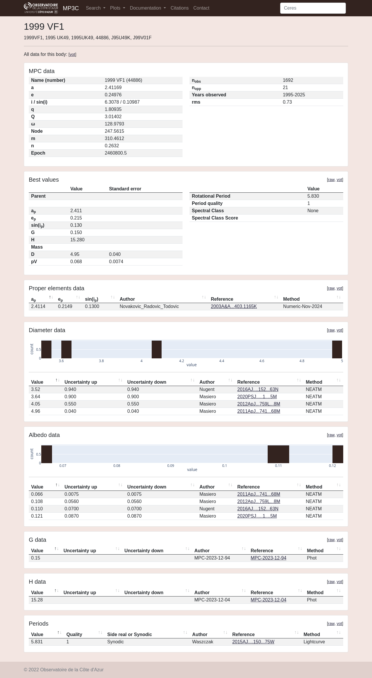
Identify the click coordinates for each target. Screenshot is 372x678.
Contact (201, 8)
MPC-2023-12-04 (269, 599)
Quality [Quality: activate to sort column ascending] (74, 634)
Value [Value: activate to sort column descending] (37, 382)
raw (331, 179)
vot (72, 54)
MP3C (71, 8)
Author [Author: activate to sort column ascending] (127, 299)
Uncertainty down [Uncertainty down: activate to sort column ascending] (146, 382)
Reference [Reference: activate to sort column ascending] (222, 299)
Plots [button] (116, 8)
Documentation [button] (146, 8)
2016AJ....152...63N (257, 389)
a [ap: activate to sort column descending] (33, 299)
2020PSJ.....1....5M (257, 396)
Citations (180, 8)
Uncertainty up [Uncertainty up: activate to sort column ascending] (81, 382)
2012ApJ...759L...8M (258, 403)
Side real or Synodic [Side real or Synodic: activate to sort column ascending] (129, 634)
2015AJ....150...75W (253, 641)
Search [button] (94, 8)
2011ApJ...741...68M (258, 411)
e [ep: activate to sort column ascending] (60, 299)
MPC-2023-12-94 (269, 557)
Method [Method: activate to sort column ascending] (291, 299)
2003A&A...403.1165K (234, 306)
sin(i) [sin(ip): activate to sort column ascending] (91, 299)
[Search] (313, 8)
